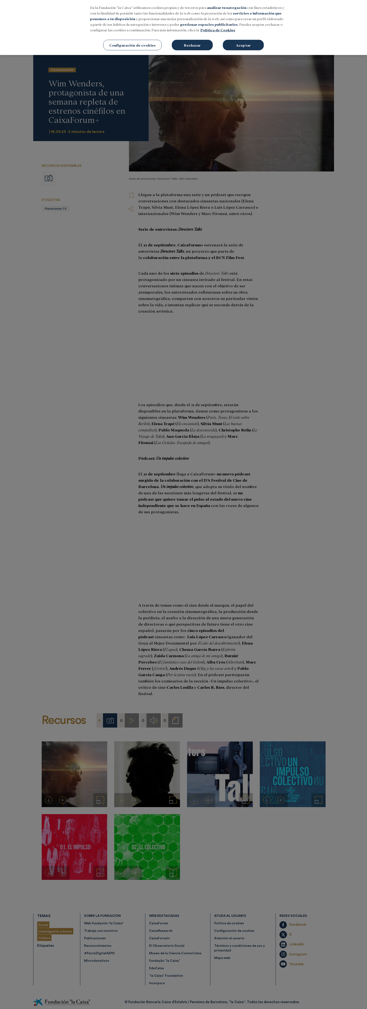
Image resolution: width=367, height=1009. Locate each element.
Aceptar (243, 45)
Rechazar (192, 45)
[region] (183, 27)
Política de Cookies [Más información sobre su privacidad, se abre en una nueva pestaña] (217, 30)
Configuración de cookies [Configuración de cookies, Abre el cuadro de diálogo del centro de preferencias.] (132, 45)
